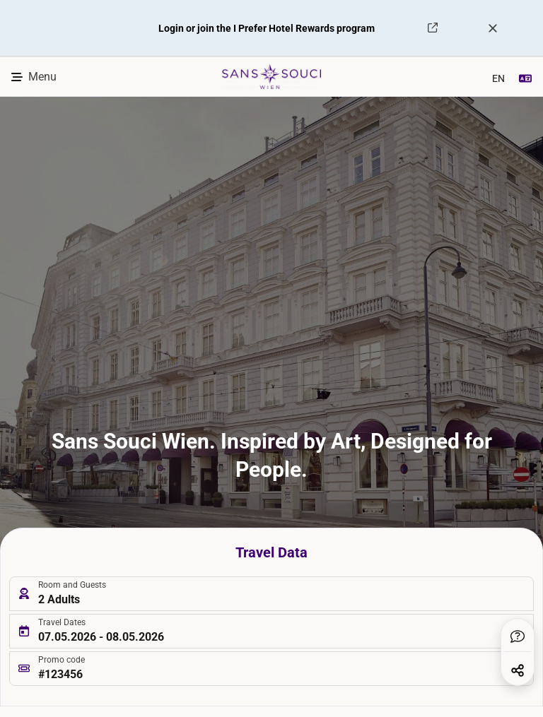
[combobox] (502, 77)
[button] (517, 636)
